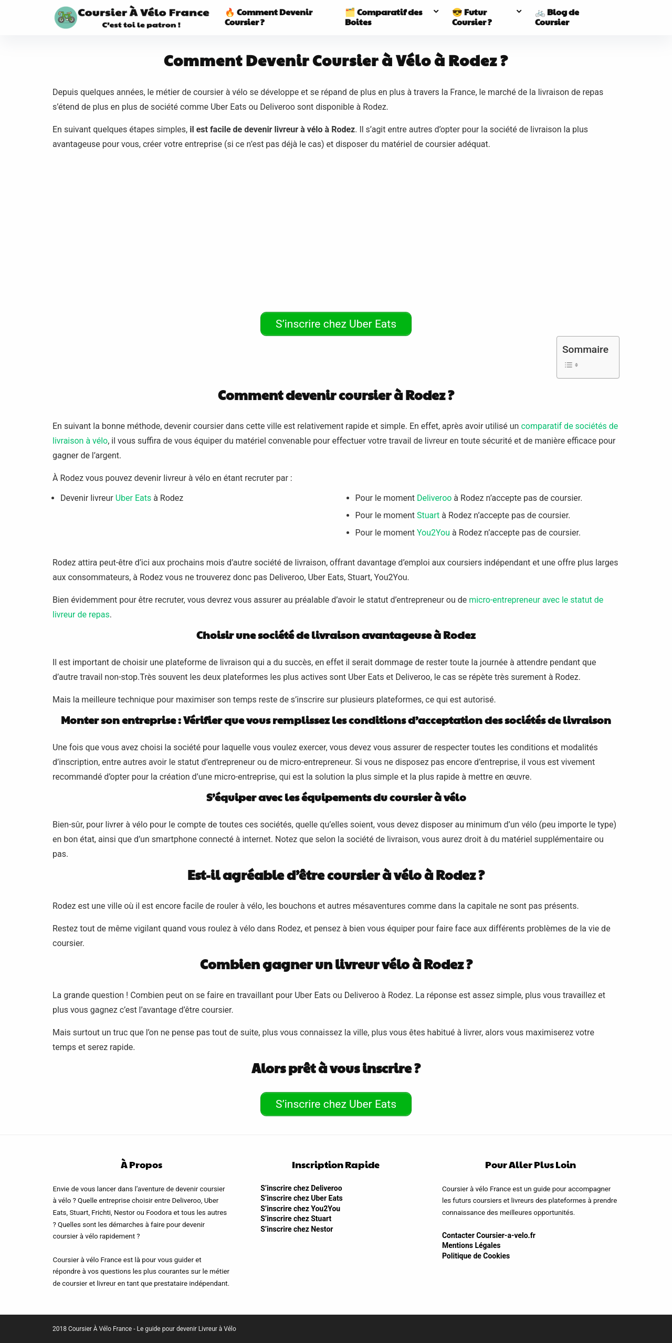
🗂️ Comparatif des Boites (383, 17)
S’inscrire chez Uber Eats (301, 1198)
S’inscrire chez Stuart (295, 1218)
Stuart (428, 515)
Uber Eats (134, 498)
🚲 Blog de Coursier (557, 17)
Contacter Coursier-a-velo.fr (489, 1235)
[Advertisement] (336, 233)
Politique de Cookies (476, 1256)
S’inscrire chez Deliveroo (301, 1188)
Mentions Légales (471, 1245)
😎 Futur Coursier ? (472, 17)
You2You (433, 533)
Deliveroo (434, 498)
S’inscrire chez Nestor (296, 1229)
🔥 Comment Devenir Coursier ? (268, 17)
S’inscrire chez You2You (300, 1208)
